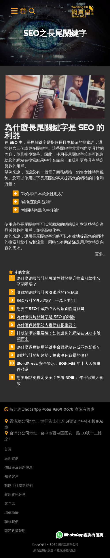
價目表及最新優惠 (18, 467)
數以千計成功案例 (18, 485)
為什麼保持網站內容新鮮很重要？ (46, 324)
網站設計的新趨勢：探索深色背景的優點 (52, 355)
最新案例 (11, 458)
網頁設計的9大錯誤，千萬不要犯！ (48, 300)
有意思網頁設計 (67, 550)
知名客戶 (11, 476)
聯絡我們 (11, 521)
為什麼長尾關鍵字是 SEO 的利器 (46, 316)
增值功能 (11, 512)
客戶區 (9, 503)
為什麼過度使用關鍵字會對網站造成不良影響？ (58, 347)
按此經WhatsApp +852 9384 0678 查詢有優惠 (52, 409)
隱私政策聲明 (15, 530)
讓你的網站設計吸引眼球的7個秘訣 (47, 292)
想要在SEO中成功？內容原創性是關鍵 (51, 308)
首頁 (7, 449)
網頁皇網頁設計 (43, 550)
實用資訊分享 (15, 494)
